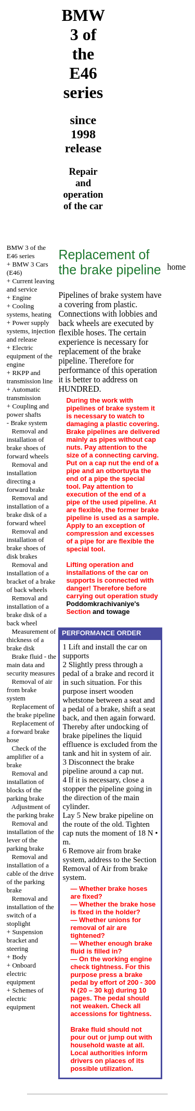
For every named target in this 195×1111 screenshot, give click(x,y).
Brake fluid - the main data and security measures (31, 665)
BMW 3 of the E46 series (26, 252)
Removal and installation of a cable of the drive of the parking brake (30, 873)
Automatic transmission (24, 393)
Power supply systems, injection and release (31, 331)
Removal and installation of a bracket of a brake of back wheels (31, 577)
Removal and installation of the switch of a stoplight (30, 911)
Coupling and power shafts (28, 410)
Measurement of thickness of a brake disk (31, 639)
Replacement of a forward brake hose (31, 731)
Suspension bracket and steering (25, 940)
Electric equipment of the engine (30, 356)
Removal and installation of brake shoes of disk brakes (27, 543)
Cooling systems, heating (29, 310)
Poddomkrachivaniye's (102, 604)
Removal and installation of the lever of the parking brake (30, 835)
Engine (21, 297)
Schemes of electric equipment (25, 998)
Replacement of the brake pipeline (31, 711)
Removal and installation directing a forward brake (27, 477)
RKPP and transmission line (30, 377)
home (176, 266)
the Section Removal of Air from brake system (109, 868)
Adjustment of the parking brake (30, 811)
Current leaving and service (31, 285)
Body (19, 957)
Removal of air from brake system (30, 690)
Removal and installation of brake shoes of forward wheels (28, 443)
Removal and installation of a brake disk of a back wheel (28, 610)
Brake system (28, 423)
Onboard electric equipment (21, 973)
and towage (111, 611)
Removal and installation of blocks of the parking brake (27, 785)
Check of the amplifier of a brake (26, 756)
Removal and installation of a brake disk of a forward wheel (28, 510)
